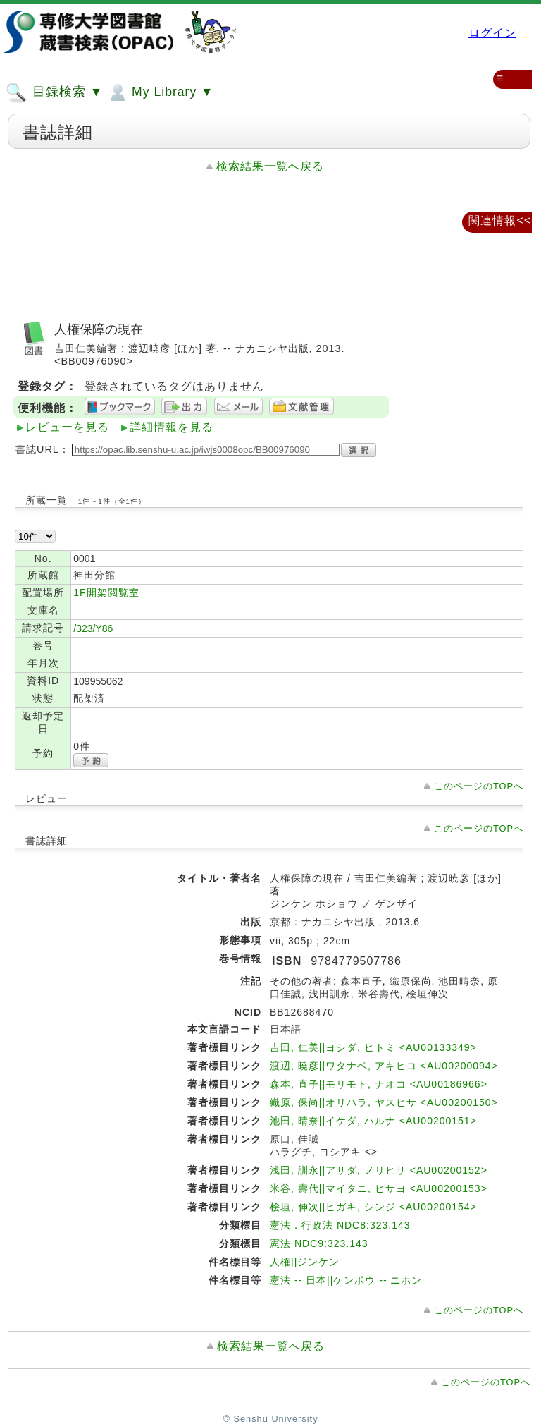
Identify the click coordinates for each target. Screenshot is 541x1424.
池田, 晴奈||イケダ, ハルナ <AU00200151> (373, 1120)
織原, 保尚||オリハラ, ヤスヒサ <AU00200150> (384, 1102)
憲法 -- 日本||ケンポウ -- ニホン (346, 1280)
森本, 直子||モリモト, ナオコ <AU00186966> (378, 1084)
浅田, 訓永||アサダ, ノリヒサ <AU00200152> (378, 1170)
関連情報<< (499, 220)
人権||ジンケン (305, 1261)
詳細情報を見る (171, 427)
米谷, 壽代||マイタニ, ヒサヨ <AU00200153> (378, 1188)
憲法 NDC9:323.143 (319, 1243)
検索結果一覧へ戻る (270, 166)
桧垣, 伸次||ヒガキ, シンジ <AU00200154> (373, 1206)
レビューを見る (67, 427)
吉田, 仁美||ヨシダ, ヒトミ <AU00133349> (373, 1047)
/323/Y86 (93, 628)
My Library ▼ (159, 92)
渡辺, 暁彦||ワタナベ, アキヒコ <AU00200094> (384, 1065)
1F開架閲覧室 (106, 592)
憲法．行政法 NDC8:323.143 (340, 1225)
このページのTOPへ (478, 786)
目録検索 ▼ (54, 92)
